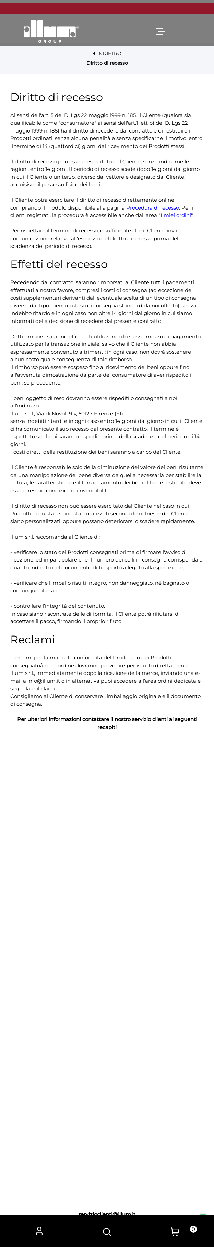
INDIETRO (107, 53)
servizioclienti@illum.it (106, 1214)
